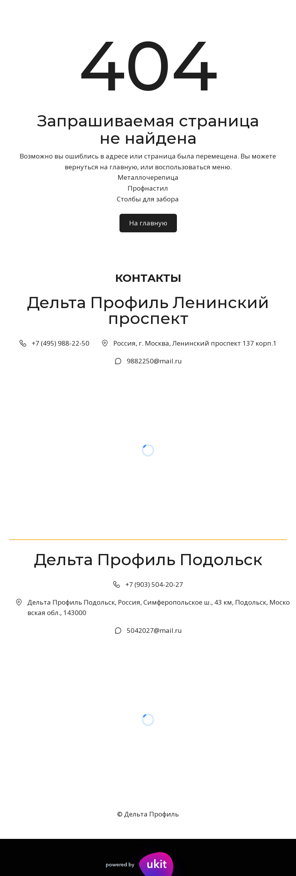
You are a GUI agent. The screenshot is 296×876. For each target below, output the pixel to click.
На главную (148, 222)
